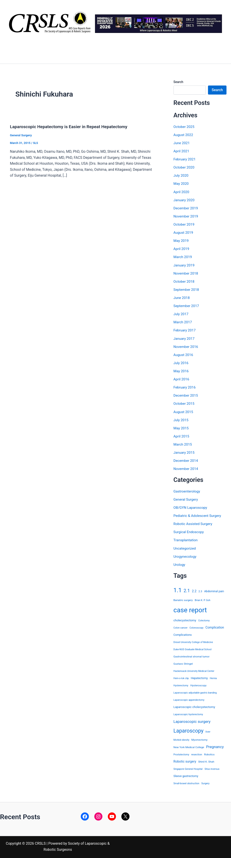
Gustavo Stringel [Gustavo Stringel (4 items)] (183, 662)
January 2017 (184, 338)
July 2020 (181, 175)
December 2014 (186, 460)
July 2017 (181, 313)
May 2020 (181, 183)
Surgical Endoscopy (189, 531)
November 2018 (186, 273)
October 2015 (184, 403)
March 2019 (183, 256)
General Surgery (21, 135)
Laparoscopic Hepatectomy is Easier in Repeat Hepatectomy (71, 126)
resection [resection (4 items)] (196, 753)
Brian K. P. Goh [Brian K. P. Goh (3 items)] (202, 598)
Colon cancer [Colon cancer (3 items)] (180, 626)
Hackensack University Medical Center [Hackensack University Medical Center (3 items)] (193, 669)
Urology (179, 563)
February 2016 (184, 386)
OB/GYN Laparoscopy (190, 506)
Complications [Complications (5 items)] (182, 633)
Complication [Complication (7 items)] (215, 626)
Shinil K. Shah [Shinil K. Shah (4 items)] (206, 760)
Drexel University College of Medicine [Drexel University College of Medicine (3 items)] (193, 640)
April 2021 (181, 151)
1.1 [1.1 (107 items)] (177, 588)
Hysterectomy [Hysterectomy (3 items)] (180, 684)
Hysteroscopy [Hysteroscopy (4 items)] (198, 684)
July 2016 (181, 362)
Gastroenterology (187, 490)
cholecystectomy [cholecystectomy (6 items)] (184, 619)
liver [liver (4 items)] (208, 730)
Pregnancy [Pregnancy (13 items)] (215, 745)
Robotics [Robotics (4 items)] (209, 753)
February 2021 (184, 159)
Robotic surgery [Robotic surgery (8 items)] (184, 760)
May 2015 (181, 427)
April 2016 (181, 378)
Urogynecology (185, 555)
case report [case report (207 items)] (190, 609)
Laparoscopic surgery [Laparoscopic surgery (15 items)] (191, 720)
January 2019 (184, 265)
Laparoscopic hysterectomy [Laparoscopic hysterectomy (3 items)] (188, 713)
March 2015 (183, 443)
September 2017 (186, 305)
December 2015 (186, 395)
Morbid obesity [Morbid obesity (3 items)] (181, 738)
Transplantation (186, 539)
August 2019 (183, 232)
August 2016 (183, 354)
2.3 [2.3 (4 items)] (200, 590)
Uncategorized (185, 547)
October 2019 (184, 224)
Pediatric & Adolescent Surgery (198, 514)
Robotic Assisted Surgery (193, 522)
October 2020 (184, 167)
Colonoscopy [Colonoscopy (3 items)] (196, 626)
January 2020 (184, 200)
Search (178, 82)
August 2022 (183, 135)
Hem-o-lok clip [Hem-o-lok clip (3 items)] (181, 676)
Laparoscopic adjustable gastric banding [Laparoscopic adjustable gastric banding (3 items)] (195, 691)
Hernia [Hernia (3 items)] (213, 676)
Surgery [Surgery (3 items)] (205, 782)
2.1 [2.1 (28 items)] (187, 589)
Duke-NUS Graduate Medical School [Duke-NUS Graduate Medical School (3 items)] (192, 648)
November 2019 (186, 216)
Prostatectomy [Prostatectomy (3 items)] (181, 753)
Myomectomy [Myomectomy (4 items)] (199, 738)
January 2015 (184, 451)
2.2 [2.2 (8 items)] (194, 590)
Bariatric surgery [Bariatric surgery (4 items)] (183, 598)
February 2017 (184, 330)
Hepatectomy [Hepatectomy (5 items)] (199, 676)
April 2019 (181, 248)
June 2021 (181, 143)
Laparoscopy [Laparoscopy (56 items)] (188, 729)
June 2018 (181, 297)
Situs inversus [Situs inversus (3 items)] (212, 767)
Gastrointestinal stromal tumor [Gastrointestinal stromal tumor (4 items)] (191, 655)
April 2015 (181, 435)
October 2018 (184, 281)
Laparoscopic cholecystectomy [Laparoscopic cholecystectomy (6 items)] (194, 705)
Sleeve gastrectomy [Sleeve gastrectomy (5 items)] (185, 775)
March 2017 (183, 321)
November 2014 (186, 468)
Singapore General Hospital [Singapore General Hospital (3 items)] (188, 767)
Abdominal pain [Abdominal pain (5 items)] (214, 590)
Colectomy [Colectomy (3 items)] (204, 619)
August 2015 (183, 411)
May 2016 (181, 370)
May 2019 (181, 240)
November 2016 (186, 346)
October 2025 (184, 127)
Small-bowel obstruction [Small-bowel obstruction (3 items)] (186, 782)
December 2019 (186, 208)
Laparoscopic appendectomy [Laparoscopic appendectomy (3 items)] (188, 698)
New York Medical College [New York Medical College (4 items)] (188, 745)
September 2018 (186, 289)
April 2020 (181, 192)
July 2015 (181, 419)
